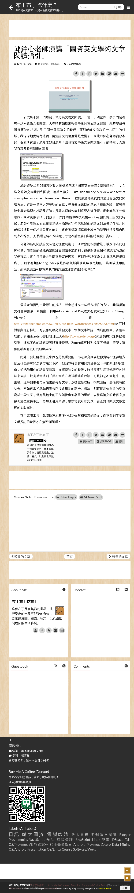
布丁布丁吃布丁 (38, 435)
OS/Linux (54, 849)
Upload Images (66, 497)
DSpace (117, 839)
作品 (50, 839)
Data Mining (121, 844)
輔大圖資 (33, 834)
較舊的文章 (118, 556)
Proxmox (93, 844)
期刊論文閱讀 (104, 835)
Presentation (36, 849)
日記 (14, 834)
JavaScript (82, 839)
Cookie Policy (105, 888)
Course (67, 849)
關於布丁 (86, 441)
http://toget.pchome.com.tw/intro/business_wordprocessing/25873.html (64, 324)
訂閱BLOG (104, 441)
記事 (106, 839)
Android (79, 844)
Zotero (106, 844)
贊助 (119, 441)
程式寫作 (41, 844)
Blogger (125, 835)
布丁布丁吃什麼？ (37, 5)
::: (10, 17)
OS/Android (18, 849)
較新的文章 (20, 556)
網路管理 (65, 839)
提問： (19, 755)
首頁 (69, 556)
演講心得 (54, 64)
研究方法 (43, 64)
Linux (96, 839)
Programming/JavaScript (27, 839)
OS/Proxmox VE (21, 844)
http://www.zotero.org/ (79, 336)
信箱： (26, 750)
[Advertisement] (70, 28)
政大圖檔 (80, 835)
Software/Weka (84, 849)
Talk (128, 839)
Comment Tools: (22, 497)
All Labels (27, 828)
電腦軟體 (58, 834)
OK (125, 888)
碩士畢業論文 (61, 844)
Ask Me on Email (92, 497)
